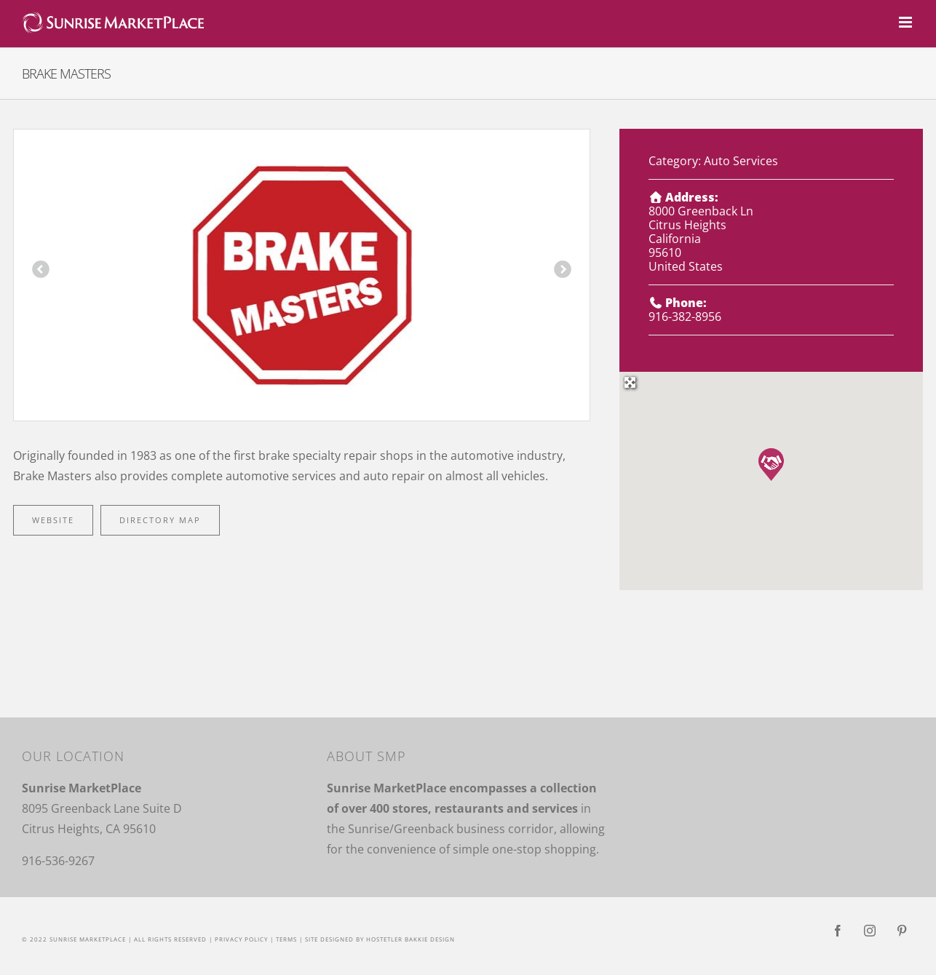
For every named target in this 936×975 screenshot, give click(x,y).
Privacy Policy (241, 939)
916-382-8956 (685, 317)
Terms (286, 939)
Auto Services (741, 161)
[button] (771, 464)
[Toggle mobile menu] (906, 22)
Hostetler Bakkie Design (410, 939)
